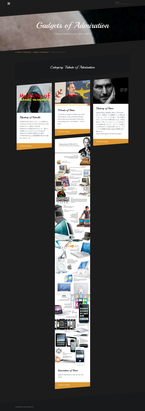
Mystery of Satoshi (30, 117)
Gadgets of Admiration (72, 25)
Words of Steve (66, 110)
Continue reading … (26, 146)
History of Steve (104, 108)
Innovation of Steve (68, 370)
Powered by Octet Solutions (24, 407)
